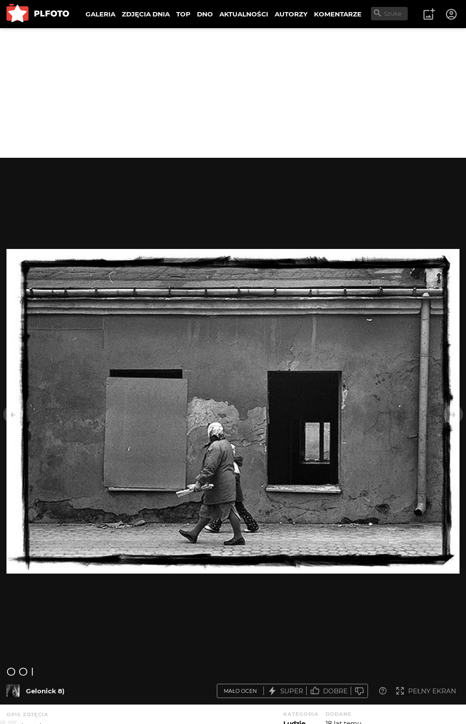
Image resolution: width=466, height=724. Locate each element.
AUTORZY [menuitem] (291, 14)
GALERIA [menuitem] (100, 14)
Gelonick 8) (45, 691)
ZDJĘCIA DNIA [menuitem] (146, 14)
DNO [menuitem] (205, 14)
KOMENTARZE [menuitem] (337, 14)
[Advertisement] (233, 92)
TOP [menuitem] (183, 14)
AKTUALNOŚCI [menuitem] (243, 14)
